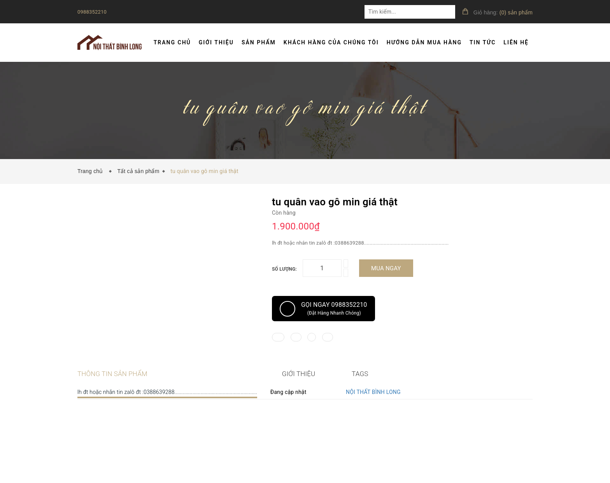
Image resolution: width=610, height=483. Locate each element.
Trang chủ (172, 42)
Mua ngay (386, 268)
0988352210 (92, 12)
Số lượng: (284, 269)
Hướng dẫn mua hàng (424, 42)
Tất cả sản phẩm (138, 171)
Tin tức (483, 42)
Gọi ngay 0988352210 (323, 309)
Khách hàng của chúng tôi (331, 42)
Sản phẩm (259, 42)
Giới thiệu (216, 42)
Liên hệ (516, 42)
